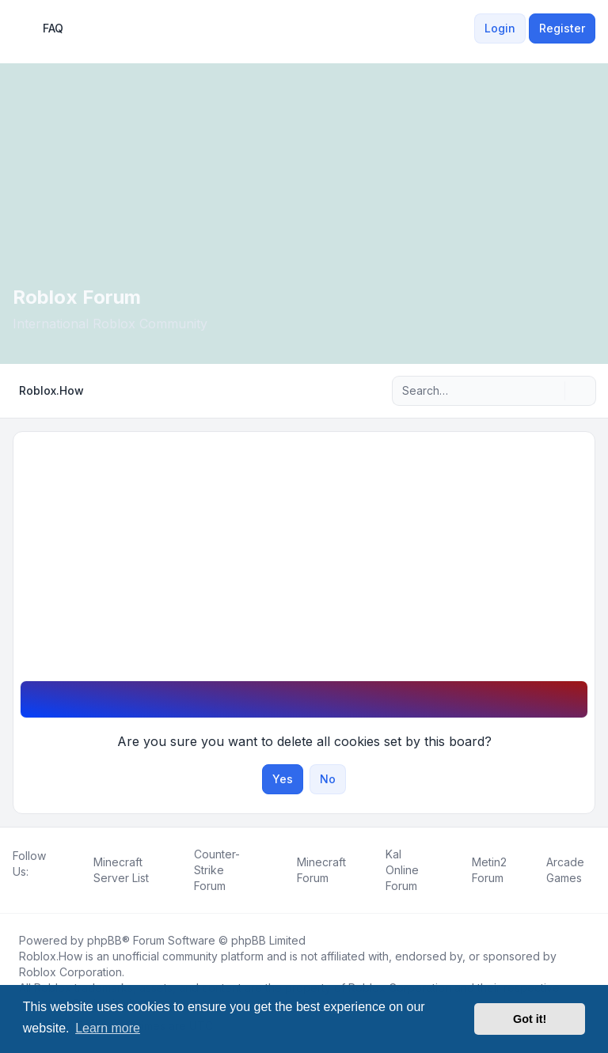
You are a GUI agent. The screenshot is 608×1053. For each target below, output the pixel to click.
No (328, 779)
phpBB (104, 940)
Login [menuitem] (499, 28)
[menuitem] (464, 28)
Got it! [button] (529, 1019)
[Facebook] (16, 889)
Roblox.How (50, 956)
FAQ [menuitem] (42, 28)
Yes (282, 779)
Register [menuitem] (562, 28)
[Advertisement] (304, 561)
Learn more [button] (107, 1028)
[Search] (551, 390)
